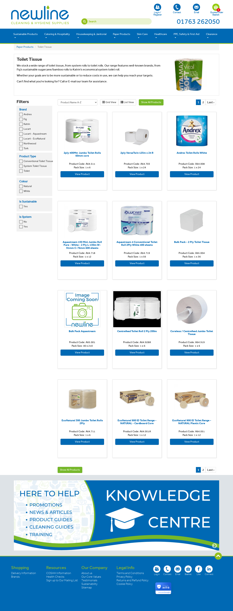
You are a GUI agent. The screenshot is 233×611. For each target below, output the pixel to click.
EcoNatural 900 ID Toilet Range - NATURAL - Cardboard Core (137, 422)
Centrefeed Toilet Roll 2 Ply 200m (137, 331)
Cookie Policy (125, 584)
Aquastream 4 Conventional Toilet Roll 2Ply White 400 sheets (137, 243)
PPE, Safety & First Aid (186, 35)
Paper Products (121, 35)
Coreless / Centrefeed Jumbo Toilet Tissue (191, 333)
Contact (177, 9)
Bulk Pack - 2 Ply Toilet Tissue (191, 242)
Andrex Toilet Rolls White (192, 152)
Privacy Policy (124, 576)
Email (196, 9)
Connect (209, 570)
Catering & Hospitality (57, 35)
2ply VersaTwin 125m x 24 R (136, 152)
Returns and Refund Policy (132, 580)
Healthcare (160, 35)
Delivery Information (23, 573)
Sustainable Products (25, 35)
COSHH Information (58, 573)
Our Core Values (91, 576)
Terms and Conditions (130, 573)
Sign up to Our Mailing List (62, 580)
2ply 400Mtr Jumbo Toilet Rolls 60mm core (82, 154)
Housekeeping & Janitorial (91, 35)
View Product (82, 174)
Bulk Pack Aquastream (82, 331)
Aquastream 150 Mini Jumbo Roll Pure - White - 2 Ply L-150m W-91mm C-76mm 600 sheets (82, 245)
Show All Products (151, 102)
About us (86, 573)
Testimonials (89, 580)
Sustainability (89, 584)
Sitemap (86, 587)
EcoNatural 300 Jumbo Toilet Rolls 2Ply (82, 422)
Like (198, 570)
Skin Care (142, 35)
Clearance (211, 35)
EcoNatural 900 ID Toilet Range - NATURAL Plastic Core (191, 422)
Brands (15, 576)
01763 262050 (198, 21)
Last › (210, 102)
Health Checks (55, 576)
